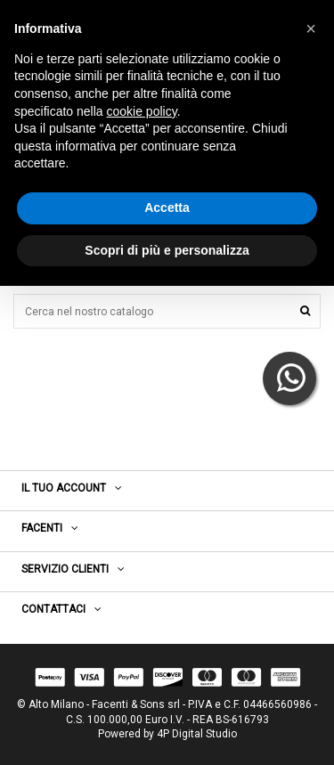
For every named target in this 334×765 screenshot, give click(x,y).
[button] (311, 28)
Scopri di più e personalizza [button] (166, 250)
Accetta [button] (167, 207)
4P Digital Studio (197, 734)
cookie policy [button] (142, 111)
